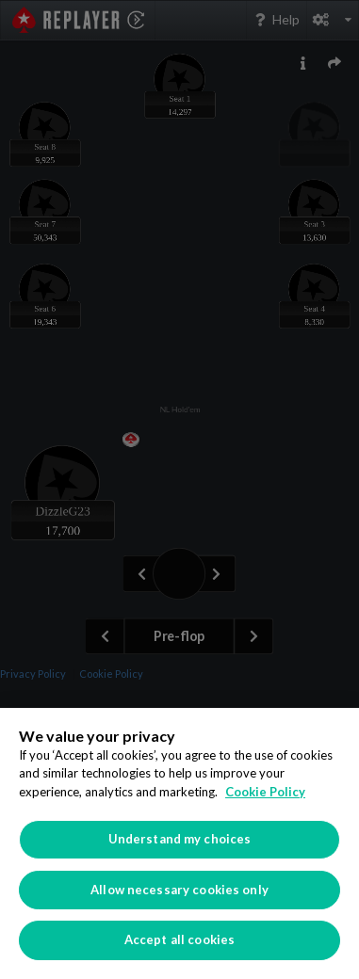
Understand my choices (180, 838)
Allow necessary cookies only (179, 889)
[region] (179, 843)
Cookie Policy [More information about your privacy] (265, 791)
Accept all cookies (179, 939)
